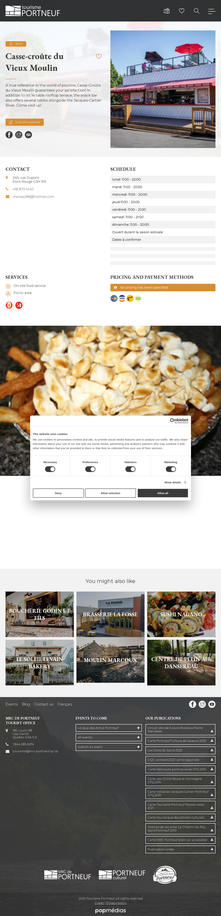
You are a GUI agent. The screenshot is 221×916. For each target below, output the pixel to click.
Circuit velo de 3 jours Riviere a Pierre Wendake (175, 729)
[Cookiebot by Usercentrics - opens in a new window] (172, 421)
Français (65, 704)
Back (16, 44)
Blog (26, 704)
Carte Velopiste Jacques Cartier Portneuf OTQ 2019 (178, 793)
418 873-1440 (23, 189)
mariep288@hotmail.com (33, 197)
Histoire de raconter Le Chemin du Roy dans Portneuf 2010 (176, 828)
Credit (99, 903)
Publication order (161, 849)
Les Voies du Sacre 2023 (165, 750)
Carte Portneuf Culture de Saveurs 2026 (177, 741)
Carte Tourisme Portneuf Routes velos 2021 (176, 806)
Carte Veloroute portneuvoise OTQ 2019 (177, 769)
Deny (58, 493)
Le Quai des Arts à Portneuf (98, 728)
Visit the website (24, 122)
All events (85, 737)
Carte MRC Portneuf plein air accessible (177, 840)
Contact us (43, 704)
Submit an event (90, 747)
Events (12, 704)
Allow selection (110, 493)
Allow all (162, 493)
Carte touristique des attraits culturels (176, 817)
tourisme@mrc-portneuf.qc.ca (35, 751)
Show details (172, 482)
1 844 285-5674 (23, 744)
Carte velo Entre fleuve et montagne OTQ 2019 (175, 780)
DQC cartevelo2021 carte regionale (173, 760)
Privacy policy (116, 903)
